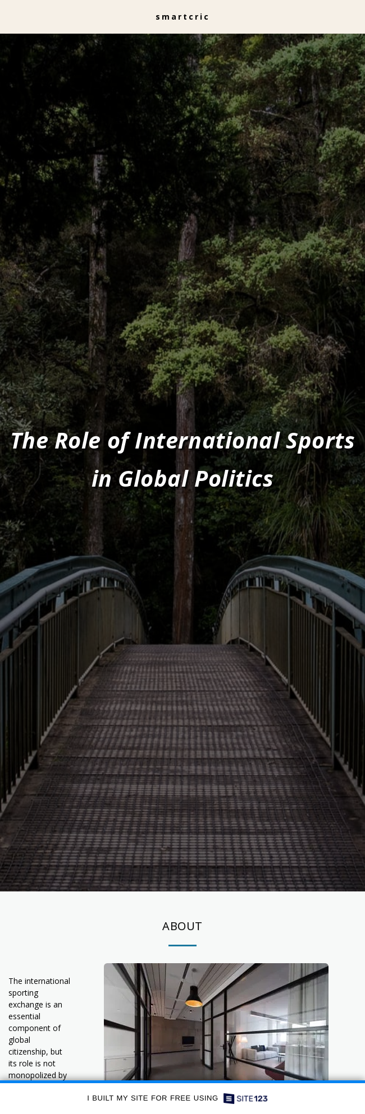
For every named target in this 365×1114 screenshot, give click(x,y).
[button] (12, 15)
